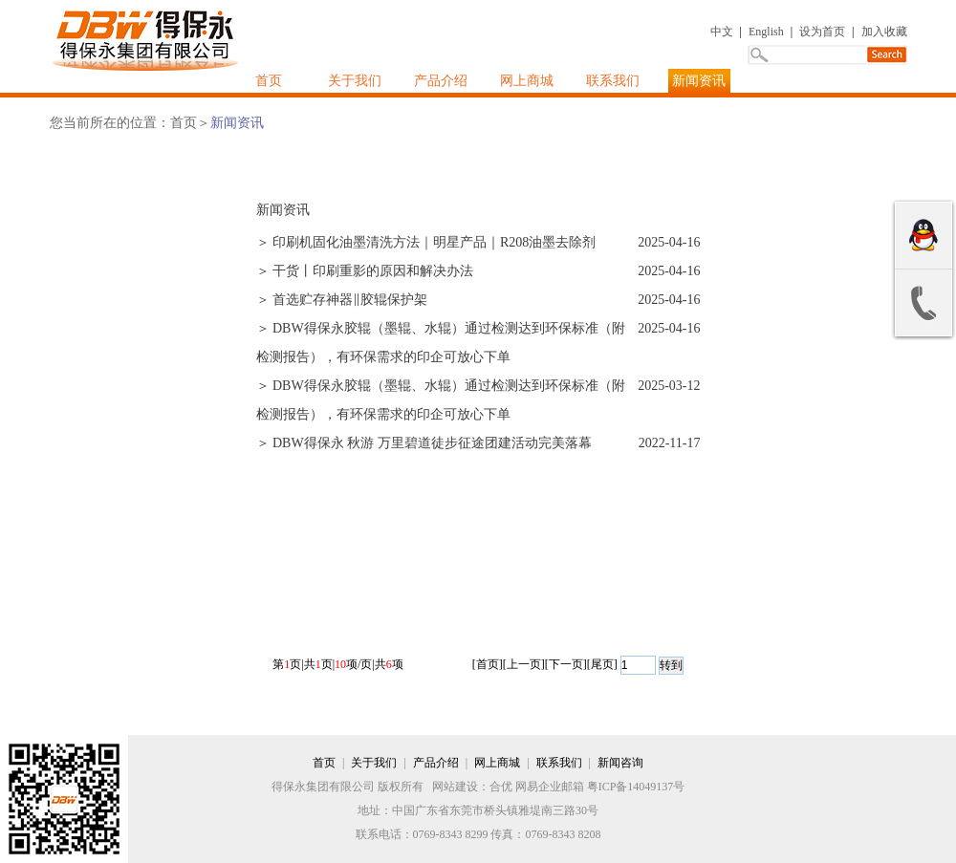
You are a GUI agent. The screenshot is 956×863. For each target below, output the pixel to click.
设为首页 (822, 31)
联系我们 (613, 81)
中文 (721, 31)
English (766, 31)
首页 (268, 81)
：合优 (495, 786)
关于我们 (354, 81)
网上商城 (527, 81)
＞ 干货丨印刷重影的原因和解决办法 (365, 271)
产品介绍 (440, 81)
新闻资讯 (699, 81)
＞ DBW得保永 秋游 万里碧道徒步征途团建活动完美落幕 (424, 443)
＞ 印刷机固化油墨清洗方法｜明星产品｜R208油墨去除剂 (426, 242)
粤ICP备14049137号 (636, 786)
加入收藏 (884, 31)
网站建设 (455, 786)
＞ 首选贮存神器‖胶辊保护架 (342, 299)
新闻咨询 (620, 762)
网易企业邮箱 (549, 786)
